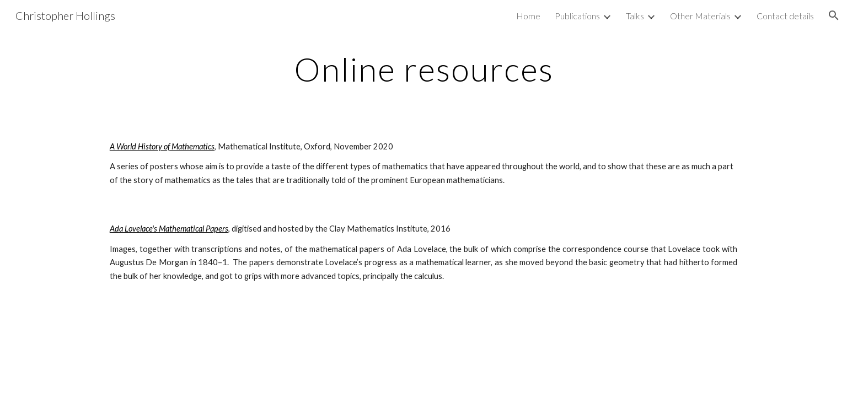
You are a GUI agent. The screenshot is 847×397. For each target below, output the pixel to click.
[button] (834, 15)
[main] (423, 69)
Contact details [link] (785, 15)
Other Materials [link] (700, 15)
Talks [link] (635, 15)
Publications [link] (577, 15)
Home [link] (528, 15)
